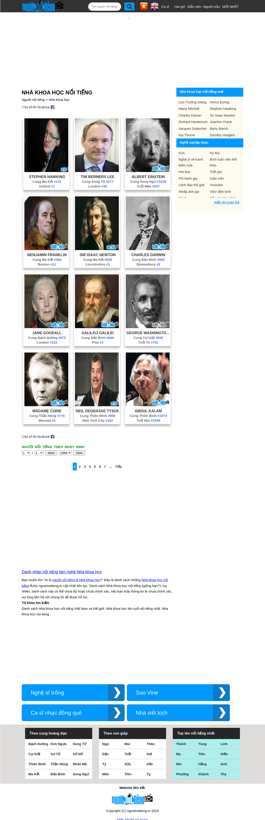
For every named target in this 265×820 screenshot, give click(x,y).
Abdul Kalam (148, 396)
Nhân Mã (80, 716)
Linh (224, 696)
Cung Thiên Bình (97, 401)
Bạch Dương (38, 696)
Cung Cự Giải (148, 323)
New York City (97, 406)
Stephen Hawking (47, 162)
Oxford (47, 172)
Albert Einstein (148, 162)
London (97, 172)
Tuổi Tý (148, 328)
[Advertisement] (128, 42)
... (110, 452)
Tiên (201, 706)
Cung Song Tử (97, 167)
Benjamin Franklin (46, 240)
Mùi (127, 696)
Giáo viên (217, 164)
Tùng (202, 696)
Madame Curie (47, 396)
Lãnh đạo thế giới (191, 170)
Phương (182, 726)
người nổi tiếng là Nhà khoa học (76, 532)
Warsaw (47, 406)
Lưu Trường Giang (192, 87)
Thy (223, 726)
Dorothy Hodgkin (222, 120)
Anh (223, 716)
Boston (47, 250)
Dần (150, 716)
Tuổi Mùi (148, 406)
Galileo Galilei (98, 318)
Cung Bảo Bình (148, 245)
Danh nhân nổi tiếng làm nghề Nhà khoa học (62, 524)
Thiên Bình (37, 716)
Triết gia (216, 157)
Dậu (105, 706)
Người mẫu (211, 6)
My (178, 706)
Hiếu (224, 706)
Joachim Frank (221, 107)
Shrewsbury (148, 250)
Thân (151, 696)
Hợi (149, 706)
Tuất (127, 706)
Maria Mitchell (189, 94)
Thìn (128, 726)
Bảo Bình (58, 726)
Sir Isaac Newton (98, 240)
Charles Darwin (148, 240)
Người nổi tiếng (33, 85)
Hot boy (184, 157)
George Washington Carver (148, 318)
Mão (105, 726)
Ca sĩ (165, 6)
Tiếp (118, 452)
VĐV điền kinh (220, 177)
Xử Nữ (78, 706)
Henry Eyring (219, 87)
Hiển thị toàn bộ (226, 188)
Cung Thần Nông (47, 401)
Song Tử (79, 696)
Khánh (203, 726)
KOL (182, 138)
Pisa (97, 328)
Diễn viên (194, 6)
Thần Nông (59, 716)
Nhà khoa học (59, 85)
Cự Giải (34, 706)
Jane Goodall (47, 318)
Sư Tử (55, 706)
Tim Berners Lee (97, 162)
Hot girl (179, 6)
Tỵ (148, 726)
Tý (104, 716)
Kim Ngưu (59, 696)
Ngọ (105, 696)
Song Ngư (81, 726)
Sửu (127, 716)
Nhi (179, 716)
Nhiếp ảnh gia (189, 177)
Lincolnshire (97, 250)
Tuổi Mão (148, 172)
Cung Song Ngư (148, 167)
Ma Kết (33, 726)
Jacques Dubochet (192, 114)
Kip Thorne (187, 120)
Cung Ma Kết (46, 167)
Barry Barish (219, 114)
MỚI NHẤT (230, 6)
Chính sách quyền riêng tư (132, 795)
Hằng (202, 716)
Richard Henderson (193, 107)
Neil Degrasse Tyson (98, 396)
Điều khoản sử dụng (132, 771)
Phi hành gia (188, 164)
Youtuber (216, 170)
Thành (181, 696)
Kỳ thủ (215, 138)
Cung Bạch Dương (47, 323)
